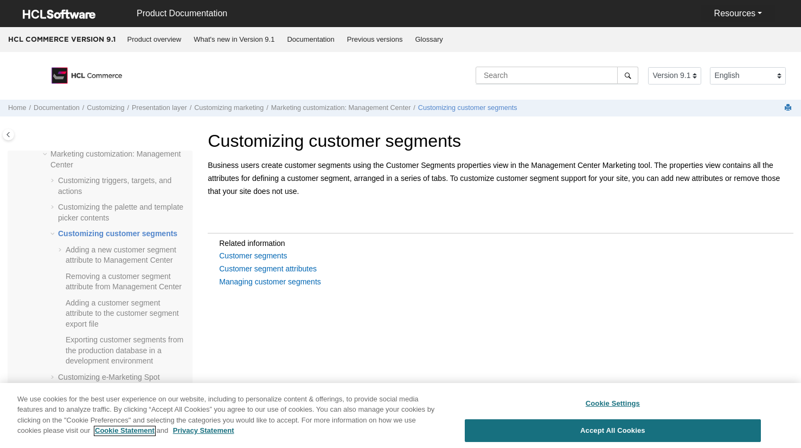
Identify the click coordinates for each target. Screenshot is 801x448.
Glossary (429, 39)
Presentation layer (159, 108)
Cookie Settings (613, 407)
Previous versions (375, 39)
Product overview (154, 39)
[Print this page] (789, 108)
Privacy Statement (203, 435)
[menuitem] (154, 39)
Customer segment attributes (268, 268)
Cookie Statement (125, 435)
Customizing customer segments (467, 108)
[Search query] (557, 75)
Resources (734, 13)
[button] (46, 154)
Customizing (105, 108)
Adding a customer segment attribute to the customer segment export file (122, 313)
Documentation (310, 39)
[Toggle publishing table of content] (8, 134)
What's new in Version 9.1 (234, 39)
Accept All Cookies (612, 434)
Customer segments (253, 255)
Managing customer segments (270, 281)
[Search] (627, 75)
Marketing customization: (341, 108)
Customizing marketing (229, 108)
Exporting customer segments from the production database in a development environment (124, 350)
